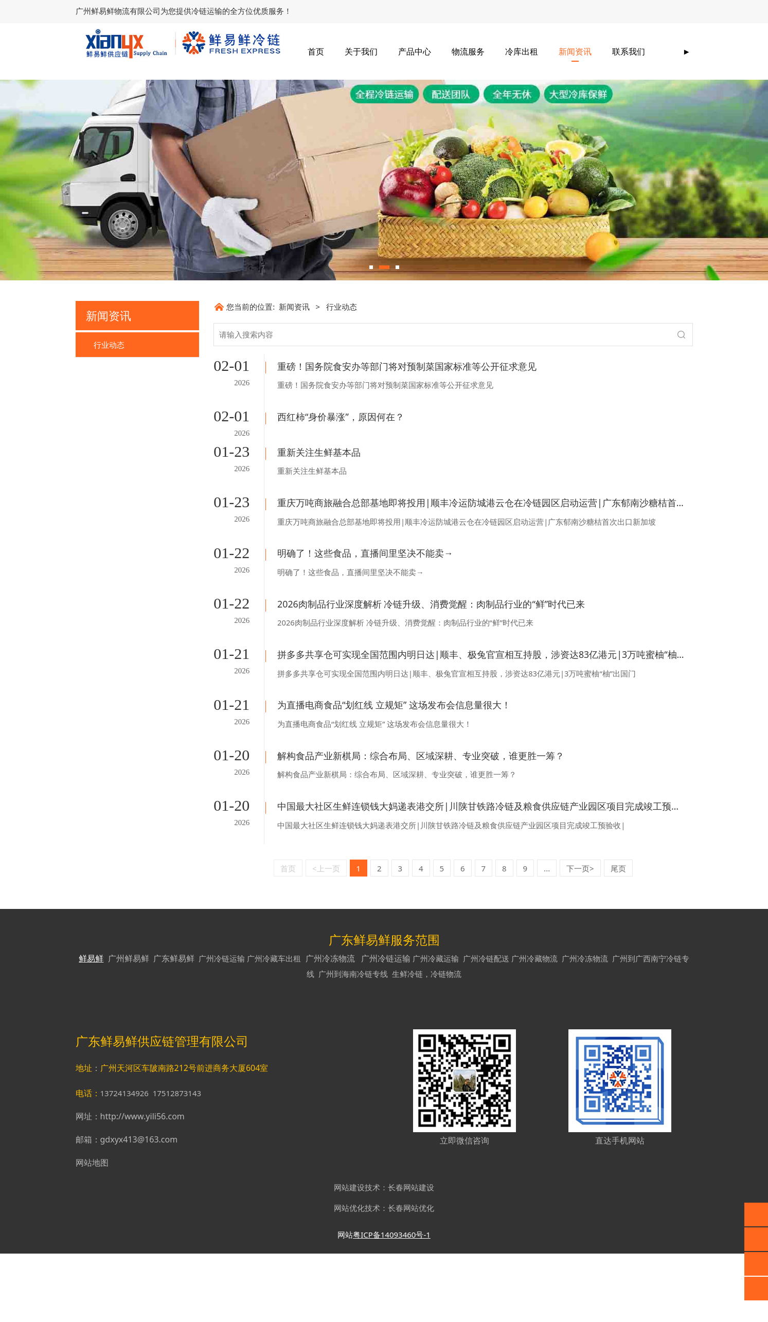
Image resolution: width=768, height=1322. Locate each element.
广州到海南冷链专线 (353, 1042)
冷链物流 (446, 1042)
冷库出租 (580, 51)
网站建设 (349, 1255)
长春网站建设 (411, 1255)
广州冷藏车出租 (274, 1027)
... (547, 937)
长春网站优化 (411, 1276)
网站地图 (92, 1231)
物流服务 (527, 51)
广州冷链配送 (486, 1027)
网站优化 (349, 1276)
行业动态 (109, 424)
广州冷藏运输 (436, 1027)
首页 (375, 51)
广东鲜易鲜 (173, 1026)
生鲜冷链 (407, 1042)
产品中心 (473, 51)
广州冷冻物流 (330, 1026)
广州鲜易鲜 (128, 1026)
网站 (345, 1303)
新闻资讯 (634, 51)
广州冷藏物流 (534, 1027)
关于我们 (420, 51)
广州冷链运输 (222, 1027)
